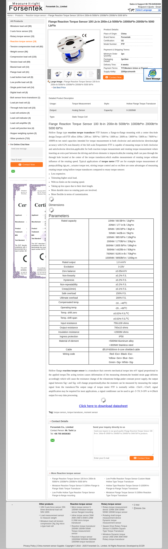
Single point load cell (20, 87)
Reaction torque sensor (36, 15)
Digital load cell (17, 92)
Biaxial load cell (17, 67)
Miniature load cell (19, 26)
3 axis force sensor (19, 31)
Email (158, 7)
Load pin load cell (18, 103)
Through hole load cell (20, 108)
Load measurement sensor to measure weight (52, 516)
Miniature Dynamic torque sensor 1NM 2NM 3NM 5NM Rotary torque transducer (115, 536)
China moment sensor (46, 546)
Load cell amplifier (19, 123)
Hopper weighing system (22, 133)
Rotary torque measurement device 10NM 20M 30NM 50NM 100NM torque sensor (115, 509)
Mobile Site (139, 508)
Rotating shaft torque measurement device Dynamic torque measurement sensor (112, 519)
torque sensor (60, 412)
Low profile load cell (19, 82)
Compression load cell (20, 57)
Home (10, 15)
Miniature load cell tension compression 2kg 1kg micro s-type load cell (52, 523)
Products (19, 15)
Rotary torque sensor (20, 36)
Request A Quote (146, 7)
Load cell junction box (20, 128)
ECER (142, 546)
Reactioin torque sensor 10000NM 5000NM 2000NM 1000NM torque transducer (84, 539)
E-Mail (136, 505)
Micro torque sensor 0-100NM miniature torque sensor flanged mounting (82, 509)
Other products (17, 138)
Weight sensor (17, 52)
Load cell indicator (19, 118)
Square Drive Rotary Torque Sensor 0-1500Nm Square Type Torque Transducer (115, 528)
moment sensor (91, 412)
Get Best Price (59, 87)
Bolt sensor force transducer (23, 97)
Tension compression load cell (24, 46)
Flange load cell (17, 72)
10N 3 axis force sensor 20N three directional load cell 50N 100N (53, 509)
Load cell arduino (18, 113)
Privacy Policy (29, 546)
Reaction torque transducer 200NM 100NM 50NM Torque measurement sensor (83, 530)
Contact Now (27, 164)
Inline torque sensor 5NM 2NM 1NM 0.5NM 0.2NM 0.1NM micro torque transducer (83, 519)
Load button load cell (20, 77)
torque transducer (75, 412)
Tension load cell (18, 62)
